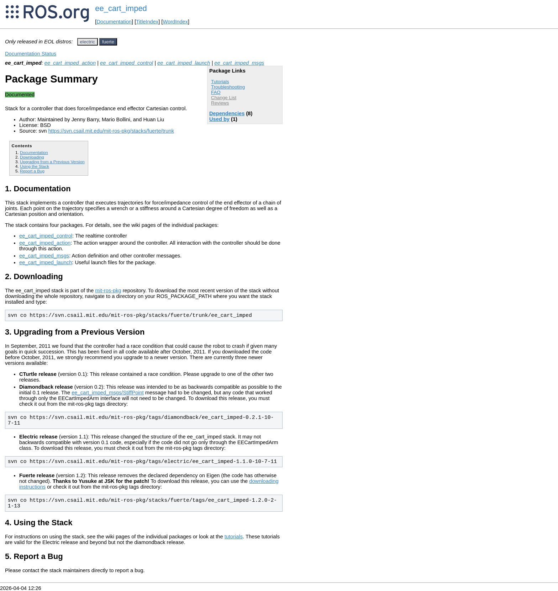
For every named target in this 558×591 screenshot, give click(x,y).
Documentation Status (30, 54)
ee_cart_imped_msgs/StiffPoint (108, 392)
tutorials (234, 536)
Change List (223, 97)
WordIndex (175, 22)
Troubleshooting (228, 87)
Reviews (220, 103)
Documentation (114, 22)
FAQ (216, 92)
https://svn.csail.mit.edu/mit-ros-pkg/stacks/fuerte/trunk (111, 131)
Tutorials (220, 81)
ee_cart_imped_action (70, 63)
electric (87, 41)
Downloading (32, 157)
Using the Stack (34, 166)
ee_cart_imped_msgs (239, 63)
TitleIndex (147, 22)
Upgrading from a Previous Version (52, 161)
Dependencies (226, 113)
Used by (219, 119)
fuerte (108, 41)
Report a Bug (32, 171)
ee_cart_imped (121, 8)
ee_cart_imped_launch (183, 63)
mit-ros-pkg (108, 290)
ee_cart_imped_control (126, 63)
